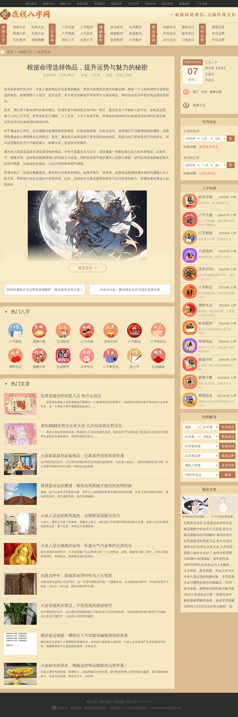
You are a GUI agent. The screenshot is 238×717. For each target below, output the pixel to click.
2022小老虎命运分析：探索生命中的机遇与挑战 (208, 595)
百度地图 (118, 701)
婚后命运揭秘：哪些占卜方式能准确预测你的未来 (84, 635)
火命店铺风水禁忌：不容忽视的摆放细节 (76, 605)
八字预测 (68, 33)
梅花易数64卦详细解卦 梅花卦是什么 (208, 535)
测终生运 (205, 305)
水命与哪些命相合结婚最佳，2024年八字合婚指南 (208, 583)
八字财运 (205, 287)
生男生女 (44, 52)
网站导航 (91, 701)
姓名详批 (205, 197)
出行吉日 (169, 39)
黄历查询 (167, 3)
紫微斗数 (205, 377)
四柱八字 (68, 39)
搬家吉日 (188, 27)
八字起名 (86, 33)
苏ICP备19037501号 (139, 701)
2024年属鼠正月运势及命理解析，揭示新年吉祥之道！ (44, 289)
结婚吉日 (169, 27)
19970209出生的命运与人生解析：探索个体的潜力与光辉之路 (208, 565)
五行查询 (19, 39)
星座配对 (99, 3)
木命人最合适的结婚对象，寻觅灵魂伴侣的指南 (209, 577)
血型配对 (116, 39)
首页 (10, 52)
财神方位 (48, 3)
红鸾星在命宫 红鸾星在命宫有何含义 (208, 523)
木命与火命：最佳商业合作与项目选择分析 (130, 289)
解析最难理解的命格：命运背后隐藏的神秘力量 (209, 601)
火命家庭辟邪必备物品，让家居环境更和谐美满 (82, 455)
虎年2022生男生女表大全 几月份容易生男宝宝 (81, 425)
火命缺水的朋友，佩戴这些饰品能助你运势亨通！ (84, 665)
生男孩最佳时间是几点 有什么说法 (71, 396)
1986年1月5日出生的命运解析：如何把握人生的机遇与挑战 (208, 607)
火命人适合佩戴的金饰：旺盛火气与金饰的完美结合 (86, 545)
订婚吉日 (188, 39)
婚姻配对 (116, 33)
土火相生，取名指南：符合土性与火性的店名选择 (209, 571)
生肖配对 (135, 27)
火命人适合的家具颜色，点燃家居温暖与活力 (80, 515)
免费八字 (65, 3)
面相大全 (19, 27)
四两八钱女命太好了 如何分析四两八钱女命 (208, 553)
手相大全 (38, 33)
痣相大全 (38, 27)
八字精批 (205, 233)
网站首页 (31, 3)
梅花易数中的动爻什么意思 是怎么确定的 (208, 529)
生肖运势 (218, 33)
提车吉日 (188, 33)
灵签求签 (82, 3)
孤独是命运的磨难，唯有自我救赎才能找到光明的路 (86, 485)
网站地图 (105, 701)
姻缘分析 (205, 359)
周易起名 (205, 395)
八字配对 (86, 27)
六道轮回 (205, 251)
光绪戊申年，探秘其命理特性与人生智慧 (76, 575)
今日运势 (218, 39)
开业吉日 (169, 33)
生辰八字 (86, 39)
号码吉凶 (150, 3)
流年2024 (205, 269)
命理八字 (25, 52)
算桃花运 (205, 341)
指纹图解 (38, 39)
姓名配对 (116, 27)
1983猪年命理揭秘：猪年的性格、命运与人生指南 (208, 559)
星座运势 (116, 3)
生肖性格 (133, 3)
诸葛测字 (184, 3)
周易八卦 (19, 33)
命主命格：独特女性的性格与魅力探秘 (209, 589)
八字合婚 (201, 3)
